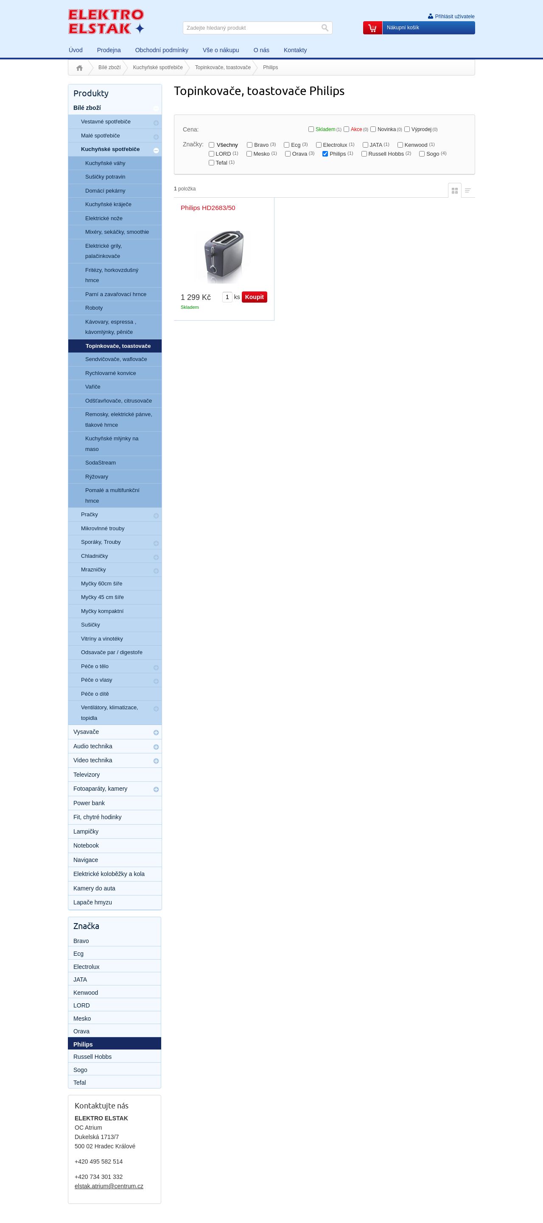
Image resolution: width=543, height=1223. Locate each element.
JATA (379, 145)
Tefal (225, 163)
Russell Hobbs (389, 154)
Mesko (265, 154)
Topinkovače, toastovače (223, 67)
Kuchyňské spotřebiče (158, 67)
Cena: (191, 129)
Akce (359, 129)
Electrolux (339, 145)
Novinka (390, 129)
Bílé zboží (109, 67)
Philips (341, 154)
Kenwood (420, 145)
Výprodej (424, 129)
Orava (303, 154)
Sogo (436, 154)
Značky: (193, 144)
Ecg (299, 145)
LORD (227, 154)
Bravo (265, 145)
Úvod (79, 68)
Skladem (328, 129)
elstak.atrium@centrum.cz (109, 1186)
